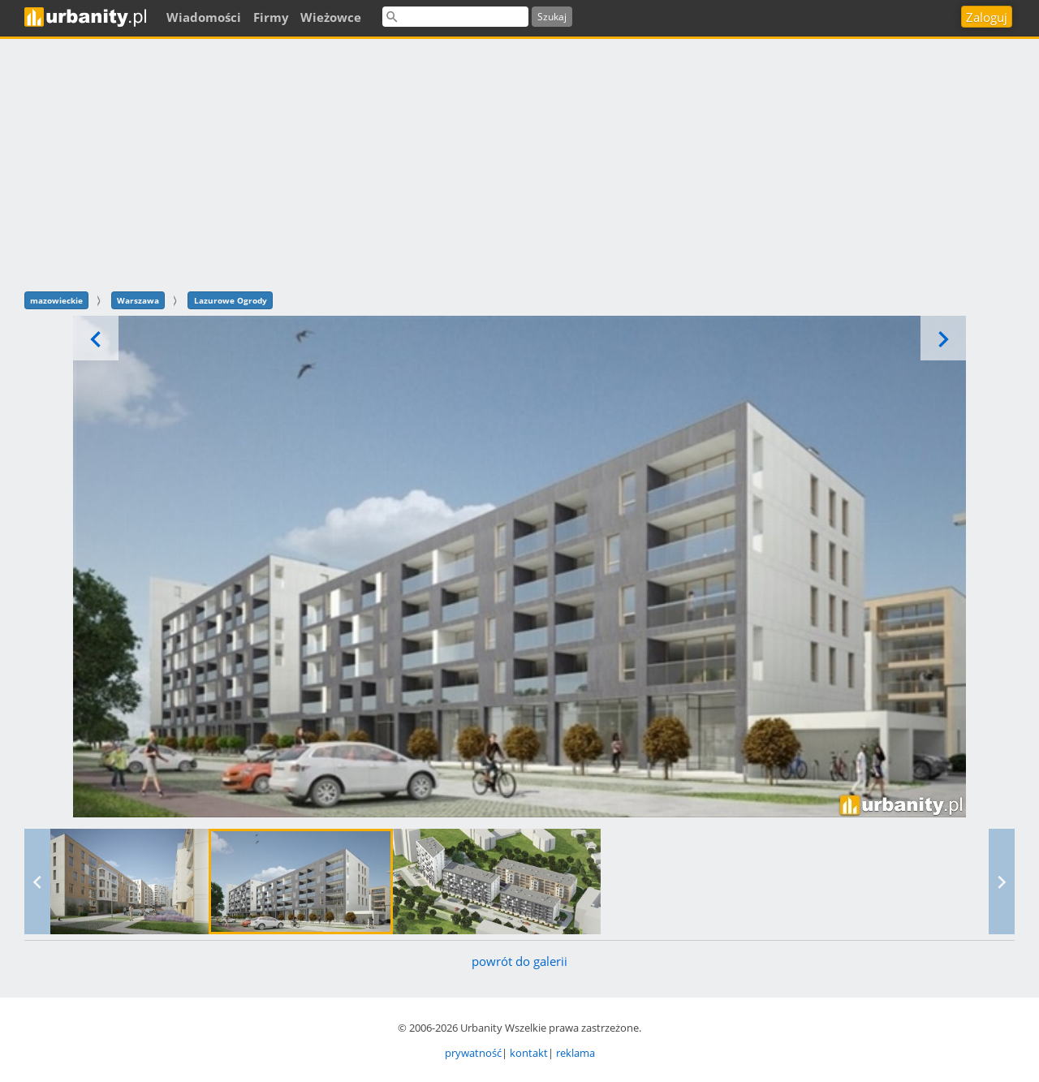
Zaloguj (986, 17)
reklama (575, 1052)
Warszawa (138, 300)
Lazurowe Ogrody (230, 300)
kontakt (529, 1052)
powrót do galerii (519, 961)
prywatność (473, 1052)
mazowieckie (56, 300)
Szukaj (552, 17)
